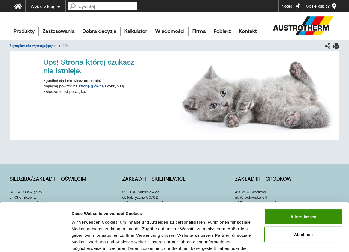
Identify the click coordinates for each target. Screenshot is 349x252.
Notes (286, 6)
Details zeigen (290, 241)
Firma (199, 31)
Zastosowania (58, 31)
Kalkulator (135, 31)
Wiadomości (170, 31)
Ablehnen (303, 199)
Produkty (24, 31)
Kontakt (248, 31)
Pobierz (222, 31)
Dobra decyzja (99, 31)
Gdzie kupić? (318, 6)
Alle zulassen (303, 181)
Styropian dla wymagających (33, 45)
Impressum (201, 219)
